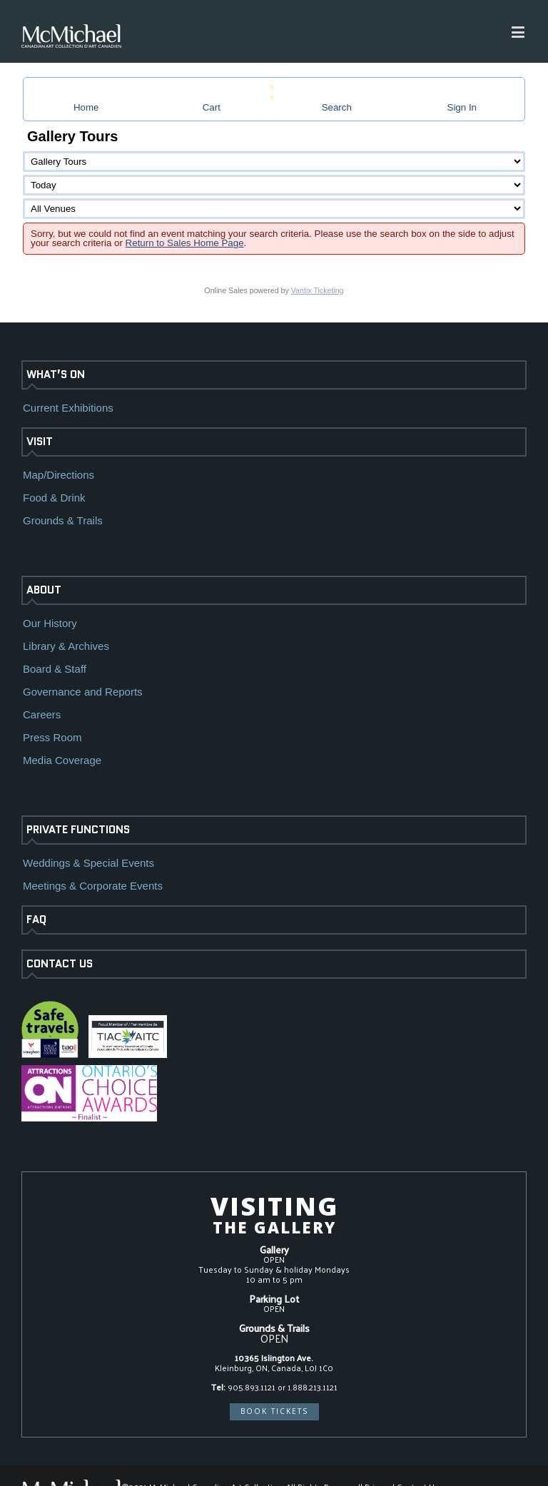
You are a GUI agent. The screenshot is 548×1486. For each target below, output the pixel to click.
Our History (50, 623)
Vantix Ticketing (317, 290)
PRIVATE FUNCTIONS (78, 830)
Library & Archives (66, 646)
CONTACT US (59, 964)
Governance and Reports (83, 692)
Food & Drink (54, 498)
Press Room (52, 737)
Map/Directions (58, 475)
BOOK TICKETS (274, 1411)
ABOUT (43, 590)
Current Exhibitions (68, 408)
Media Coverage (62, 760)
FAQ (36, 919)
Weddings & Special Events (88, 863)
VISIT (39, 441)
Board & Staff (54, 669)
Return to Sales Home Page (185, 243)
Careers (42, 714)
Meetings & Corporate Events (93, 886)
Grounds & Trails (63, 520)
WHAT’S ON (55, 374)
